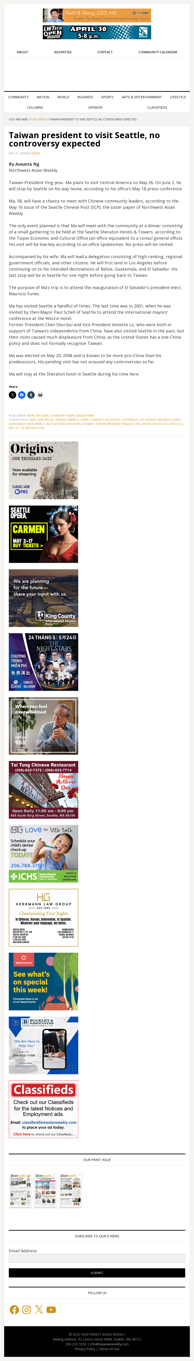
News (30, 416)
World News (85, 416)
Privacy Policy (85, 1349)
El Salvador (111, 420)
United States (152, 424)
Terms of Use (109, 1349)
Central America (67, 420)
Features (42, 416)
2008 (32, 420)
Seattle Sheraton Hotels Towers (70, 424)
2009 (40, 420)
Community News (62, 416)
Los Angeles (147, 420)
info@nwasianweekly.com (109, 1344)
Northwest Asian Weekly (97, 72)
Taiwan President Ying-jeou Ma (118, 424)
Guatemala (129, 420)
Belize (49, 420)
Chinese (95, 420)
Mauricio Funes (169, 420)
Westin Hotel (35, 428)
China (84, 420)
